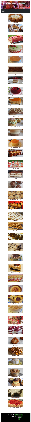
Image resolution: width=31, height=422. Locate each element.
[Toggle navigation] (3, 11)
